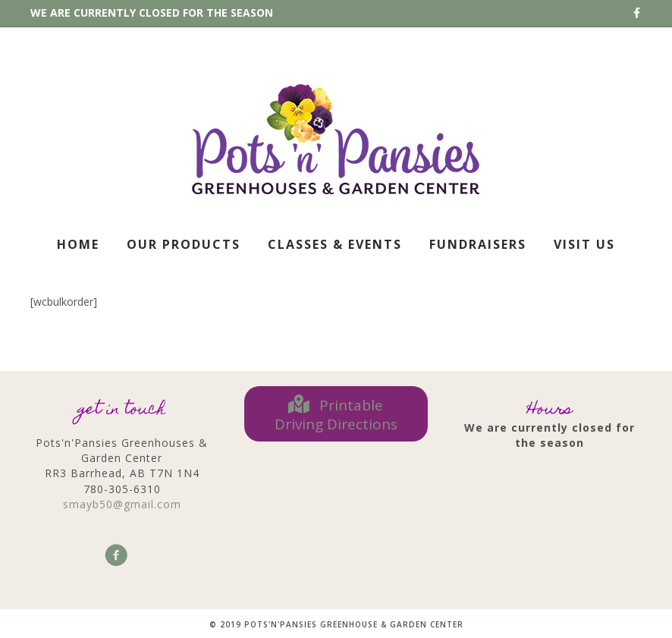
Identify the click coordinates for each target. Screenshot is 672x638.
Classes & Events (335, 244)
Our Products (183, 244)
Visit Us (584, 244)
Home (78, 244)
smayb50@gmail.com (122, 504)
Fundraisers (477, 244)
